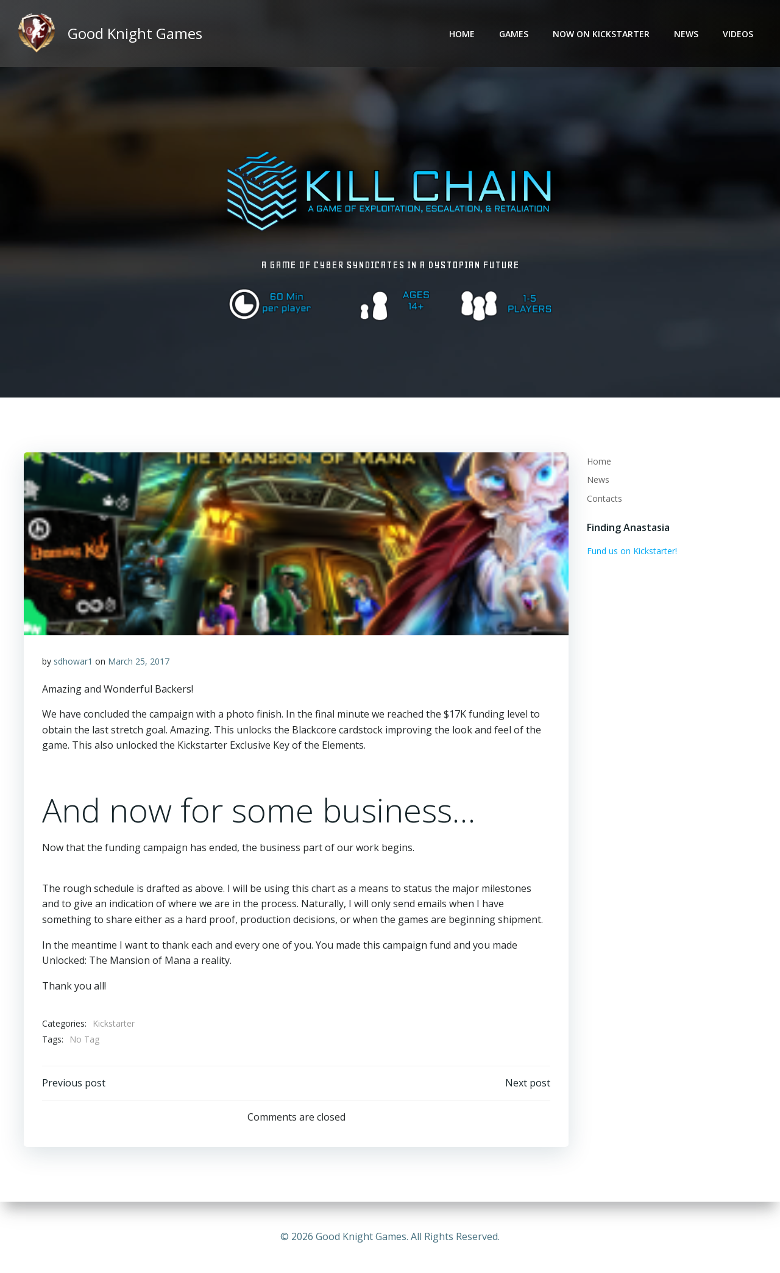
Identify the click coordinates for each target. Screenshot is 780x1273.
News (686, 34)
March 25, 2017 (138, 661)
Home (462, 34)
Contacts (604, 498)
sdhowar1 (73, 661)
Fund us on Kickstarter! (632, 551)
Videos (738, 34)
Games (513, 34)
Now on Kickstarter (601, 34)
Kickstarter (114, 1023)
